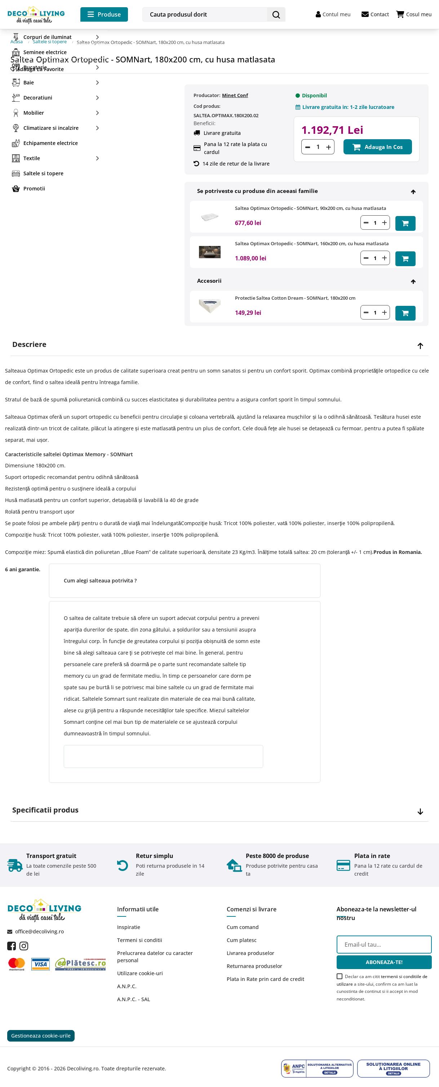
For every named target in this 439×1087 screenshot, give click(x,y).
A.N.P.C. (127, 982)
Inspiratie (128, 923)
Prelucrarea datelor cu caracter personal (155, 953)
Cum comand (243, 923)
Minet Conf (235, 93)
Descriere (29, 340)
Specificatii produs (45, 806)
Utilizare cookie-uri (140, 969)
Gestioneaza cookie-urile (41, 1032)
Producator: (207, 93)
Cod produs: (207, 104)
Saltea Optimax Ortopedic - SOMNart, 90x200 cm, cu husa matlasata (310, 206)
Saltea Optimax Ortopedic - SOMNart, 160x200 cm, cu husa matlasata (312, 240)
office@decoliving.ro (39, 927)
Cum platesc (242, 936)
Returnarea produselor (254, 962)
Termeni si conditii (139, 936)
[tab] (219, 340)
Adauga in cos (377, 144)
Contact (375, 14)
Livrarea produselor (250, 949)
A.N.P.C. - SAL (133, 995)
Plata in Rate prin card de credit (265, 975)
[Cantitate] (317, 144)
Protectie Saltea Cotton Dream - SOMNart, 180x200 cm (295, 294)
